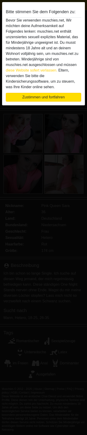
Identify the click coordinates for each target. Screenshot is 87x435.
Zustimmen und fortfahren (43, 97)
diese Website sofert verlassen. (31, 70)
